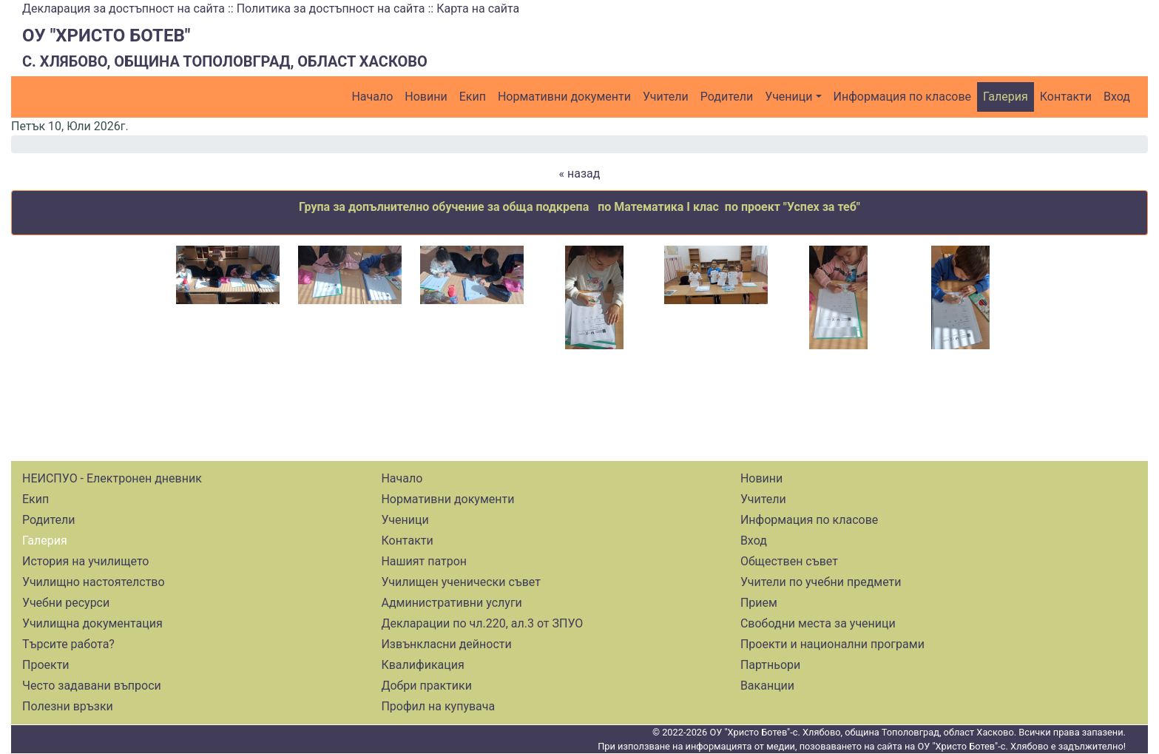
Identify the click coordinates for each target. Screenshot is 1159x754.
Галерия (1005, 97)
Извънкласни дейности (446, 644)
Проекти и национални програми (832, 644)
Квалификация (422, 665)
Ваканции (767, 686)
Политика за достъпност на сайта (331, 8)
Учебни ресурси (65, 603)
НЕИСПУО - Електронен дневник (112, 478)
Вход (1117, 97)
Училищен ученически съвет (461, 582)
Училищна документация (92, 623)
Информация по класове (902, 97)
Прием (758, 603)
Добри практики (426, 686)
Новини (426, 97)
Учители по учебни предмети (821, 582)
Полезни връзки (67, 706)
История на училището (85, 561)
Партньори (770, 665)
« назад (580, 173)
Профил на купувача (438, 706)
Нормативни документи (564, 97)
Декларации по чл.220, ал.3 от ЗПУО (482, 623)
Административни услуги (451, 603)
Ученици (788, 97)
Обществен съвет (789, 561)
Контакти (1066, 97)
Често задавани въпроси (91, 686)
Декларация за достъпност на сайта (123, 8)
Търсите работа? (68, 644)
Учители (666, 97)
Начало (372, 97)
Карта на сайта (477, 8)
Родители (726, 97)
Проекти (46, 665)
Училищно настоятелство (93, 582)
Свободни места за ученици (818, 623)
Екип (472, 97)
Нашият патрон (424, 561)
